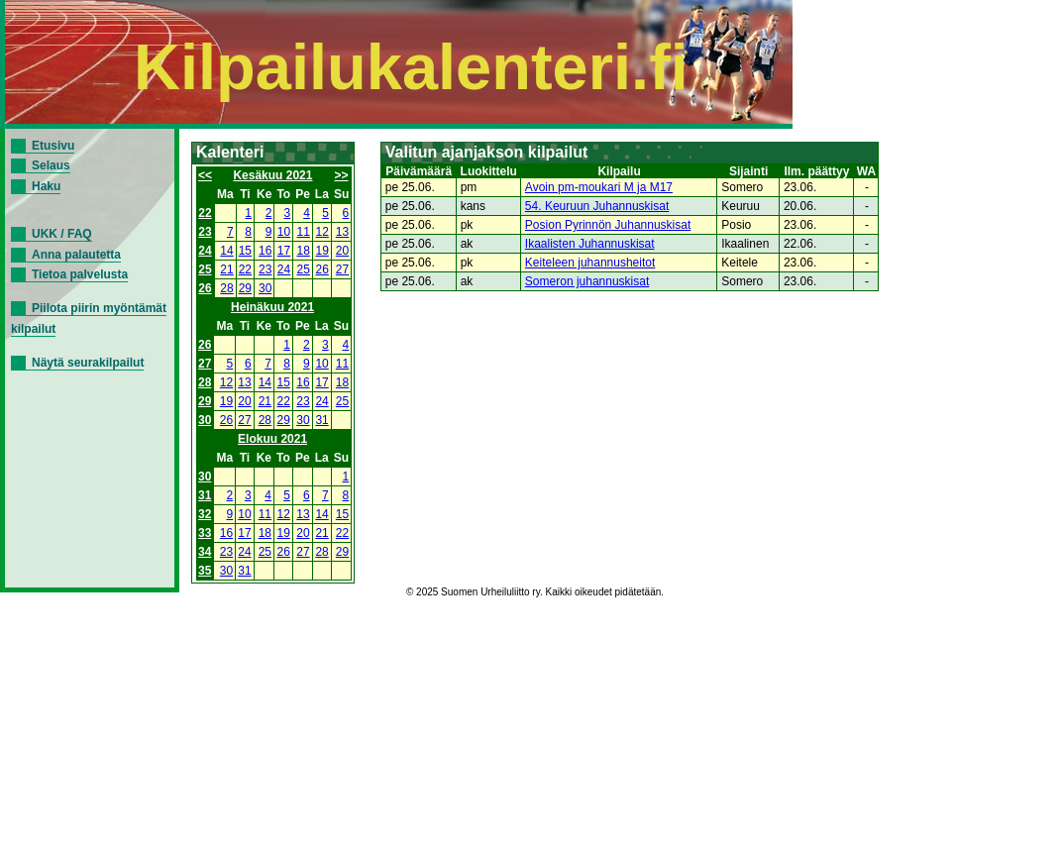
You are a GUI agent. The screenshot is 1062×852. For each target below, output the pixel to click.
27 (342, 269)
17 (283, 251)
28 (226, 288)
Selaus (51, 165)
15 (245, 251)
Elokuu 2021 (272, 439)
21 (226, 269)
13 (342, 232)
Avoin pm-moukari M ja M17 (599, 187)
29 (245, 288)
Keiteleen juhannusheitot (590, 262)
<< (205, 175)
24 (204, 251)
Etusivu (53, 146)
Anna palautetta (76, 255)
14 (226, 251)
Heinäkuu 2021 (272, 307)
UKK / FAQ (62, 234)
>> (342, 175)
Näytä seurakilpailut (88, 363)
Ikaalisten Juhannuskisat (590, 244)
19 (322, 251)
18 (303, 251)
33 (204, 533)
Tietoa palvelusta (80, 274)
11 (303, 232)
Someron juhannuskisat (587, 281)
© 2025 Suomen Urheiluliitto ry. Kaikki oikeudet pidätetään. (535, 591)
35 (204, 571)
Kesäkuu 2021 (272, 175)
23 (204, 232)
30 (265, 288)
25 (204, 269)
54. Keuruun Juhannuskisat (597, 206)
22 (204, 213)
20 (342, 251)
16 (265, 251)
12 (322, 232)
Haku (46, 186)
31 (321, 420)
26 (322, 269)
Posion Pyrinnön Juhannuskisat (607, 225)
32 (204, 514)
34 (204, 552)
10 (283, 232)
